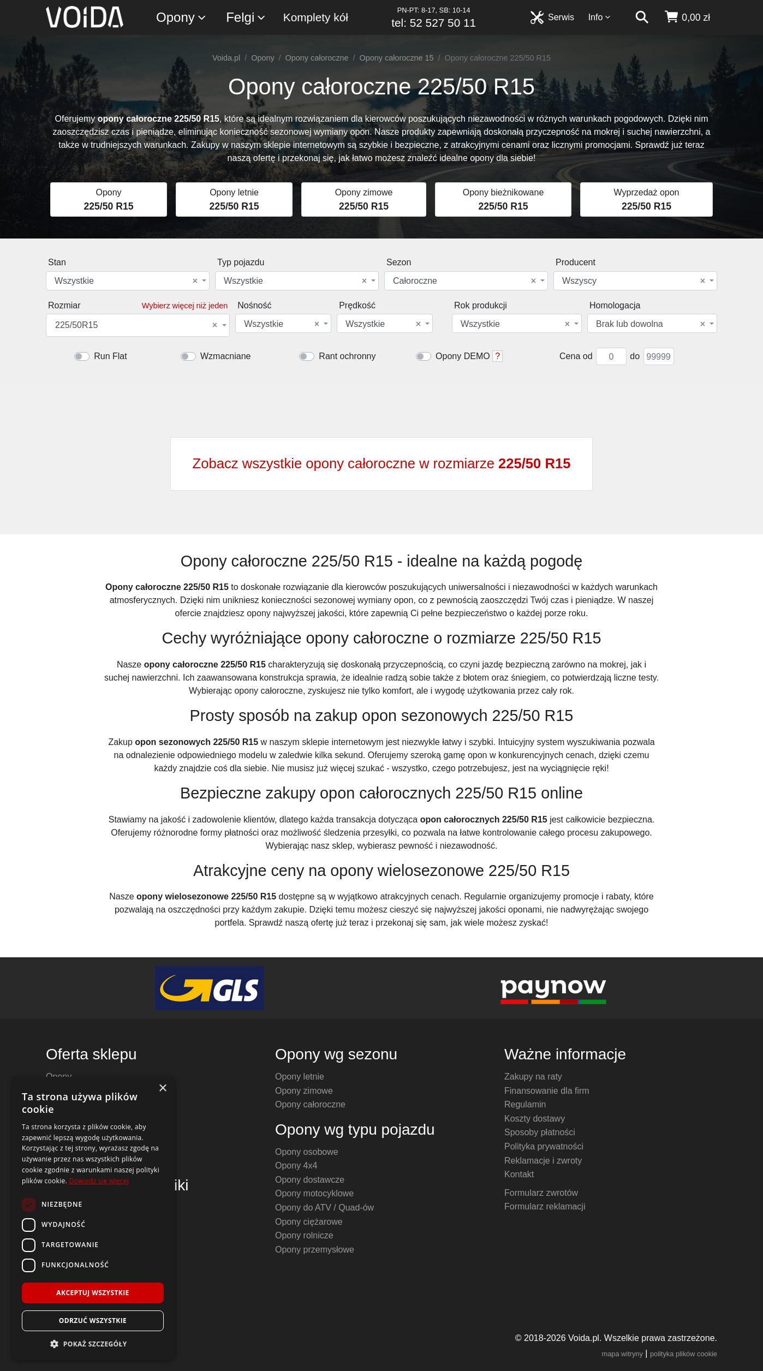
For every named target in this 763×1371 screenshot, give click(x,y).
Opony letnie (299, 1076)
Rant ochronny (347, 356)
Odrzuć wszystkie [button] (93, 1320)
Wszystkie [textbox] (126, 281)
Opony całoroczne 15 (397, 57)
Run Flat (110, 356)
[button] (93, 1343)
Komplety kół (315, 17)
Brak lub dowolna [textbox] (650, 324)
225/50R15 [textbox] (136, 325)
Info (599, 17)
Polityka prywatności (543, 1146)
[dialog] (93, 1218)
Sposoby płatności (539, 1132)
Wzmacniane (225, 356)
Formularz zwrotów (541, 1192)
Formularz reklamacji (544, 1206)
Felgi (246, 18)
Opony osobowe (306, 1152)
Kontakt (519, 1174)
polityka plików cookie (683, 1354)
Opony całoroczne (317, 57)
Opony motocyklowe (314, 1193)
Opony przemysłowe (314, 1249)
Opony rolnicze (304, 1235)
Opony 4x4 (296, 1165)
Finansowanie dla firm (546, 1090)
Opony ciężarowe (309, 1221)
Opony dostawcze (309, 1179)
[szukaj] (642, 17)
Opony (181, 18)
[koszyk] (687, 17)
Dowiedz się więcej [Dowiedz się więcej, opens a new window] (99, 1180)
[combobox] (128, 280)
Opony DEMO (463, 356)
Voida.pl (226, 57)
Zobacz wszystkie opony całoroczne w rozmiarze (382, 463)
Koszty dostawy (534, 1118)
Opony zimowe (304, 1090)
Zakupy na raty (533, 1076)
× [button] (162, 1088)
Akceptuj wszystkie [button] (92, 1292)
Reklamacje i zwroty (543, 1160)
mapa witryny (622, 1354)
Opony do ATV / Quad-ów (324, 1207)
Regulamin (525, 1104)
